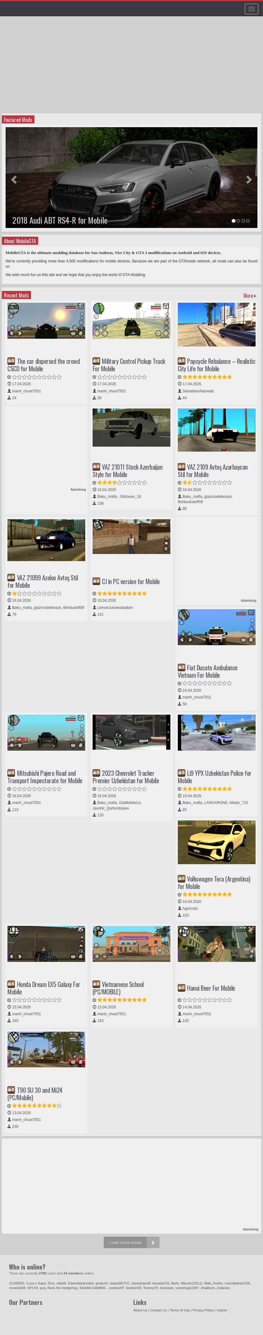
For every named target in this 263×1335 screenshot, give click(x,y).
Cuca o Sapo (36, 1283)
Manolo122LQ (191, 1283)
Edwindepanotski (81, 1283)
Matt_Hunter (213, 1283)
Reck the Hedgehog (62, 1288)
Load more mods (125, 1242)
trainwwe (166, 1288)
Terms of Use (180, 1310)
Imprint (222, 1310)
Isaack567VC (120, 1283)
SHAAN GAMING (93, 1288)
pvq (43, 1288)
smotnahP (116, 1288)
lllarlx (175, 1283)
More (249, 295)
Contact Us (158, 1310)
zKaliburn (208, 1288)
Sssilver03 (133, 1288)
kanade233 (160, 1283)
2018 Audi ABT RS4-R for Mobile (59, 220)
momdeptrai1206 (237, 1283)
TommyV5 (150, 1288)
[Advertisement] (132, 67)
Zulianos (223, 1288)
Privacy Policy (203, 1310)
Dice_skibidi (57, 1283)
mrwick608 (17, 1288)
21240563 (16, 1283)
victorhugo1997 (187, 1288)
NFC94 (32, 1288)
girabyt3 (101, 1283)
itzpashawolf (141, 1283)
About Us (140, 1310)
